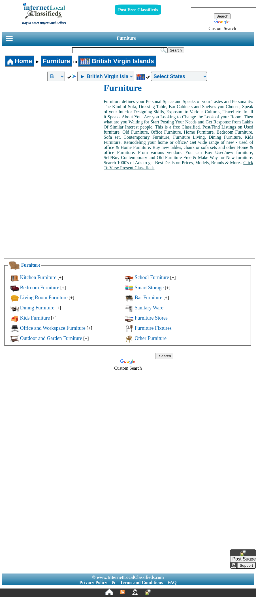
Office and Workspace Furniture (53, 328)
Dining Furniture (37, 308)
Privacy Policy (93, 582)
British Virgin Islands (117, 61)
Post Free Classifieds (138, 9)
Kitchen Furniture (38, 277)
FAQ (172, 582)
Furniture (126, 38)
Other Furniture (150, 338)
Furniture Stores (151, 318)
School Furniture (152, 277)
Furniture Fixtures (153, 328)
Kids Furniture (35, 318)
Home (19, 61)
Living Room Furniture (44, 297)
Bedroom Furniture (39, 287)
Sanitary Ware (149, 308)
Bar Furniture (148, 297)
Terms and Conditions (141, 582)
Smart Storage (149, 287)
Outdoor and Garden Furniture (51, 338)
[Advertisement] (53, 125)
